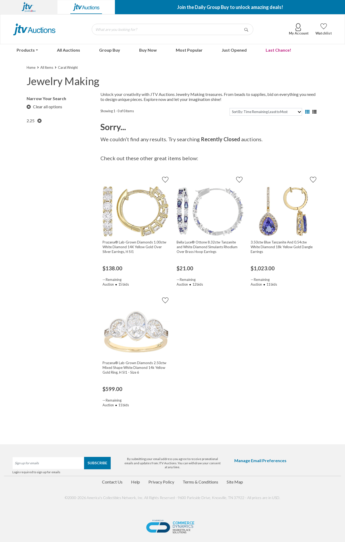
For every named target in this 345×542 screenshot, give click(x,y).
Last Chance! (278, 49)
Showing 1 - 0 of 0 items (117, 111)
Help (135, 481)
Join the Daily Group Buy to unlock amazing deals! (230, 7)
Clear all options (44, 106)
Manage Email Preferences (260, 460)
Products (26, 49)
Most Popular (189, 49)
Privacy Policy (161, 481)
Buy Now (148, 49)
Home (31, 67)
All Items (46, 67)
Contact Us (112, 481)
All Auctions (68, 49)
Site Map (235, 481)
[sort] (266, 111)
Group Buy (109, 49)
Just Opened (234, 49)
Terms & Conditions (200, 481)
